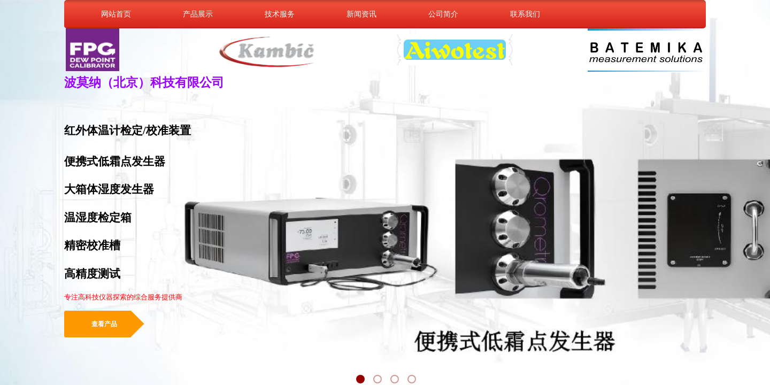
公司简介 (443, 14)
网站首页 (116, 14)
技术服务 (280, 14)
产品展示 (198, 14)
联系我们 (525, 14)
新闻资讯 (361, 14)
